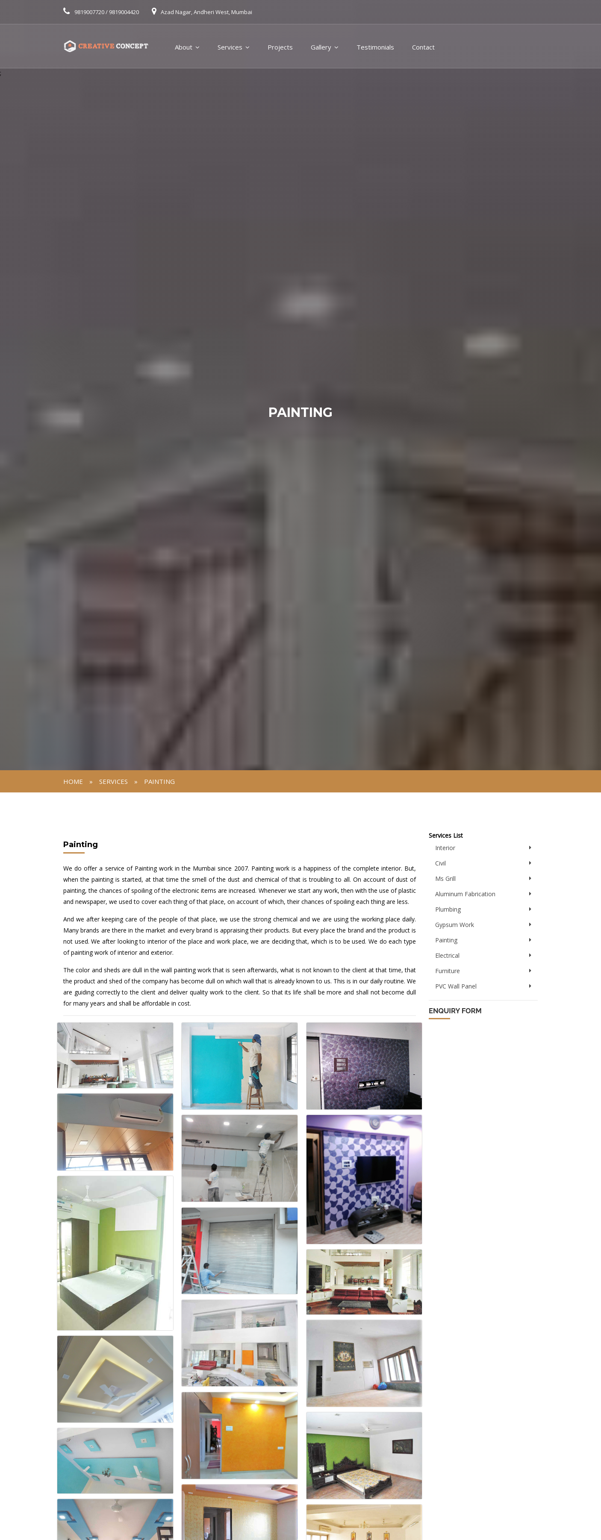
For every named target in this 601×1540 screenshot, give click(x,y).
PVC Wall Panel (456, 986)
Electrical (447, 955)
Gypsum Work (454, 925)
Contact (423, 47)
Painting (159, 781)
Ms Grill (445, 878)
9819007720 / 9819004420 (106, 12)
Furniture (447, 971)
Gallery (321, 47)
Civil (440, 863)
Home (73, 781)
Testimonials (375, 47)
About (183, 47)
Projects (280, 47)
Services (230, 47)
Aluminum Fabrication (465, 894)
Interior (445, 848)
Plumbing (448, 909)
